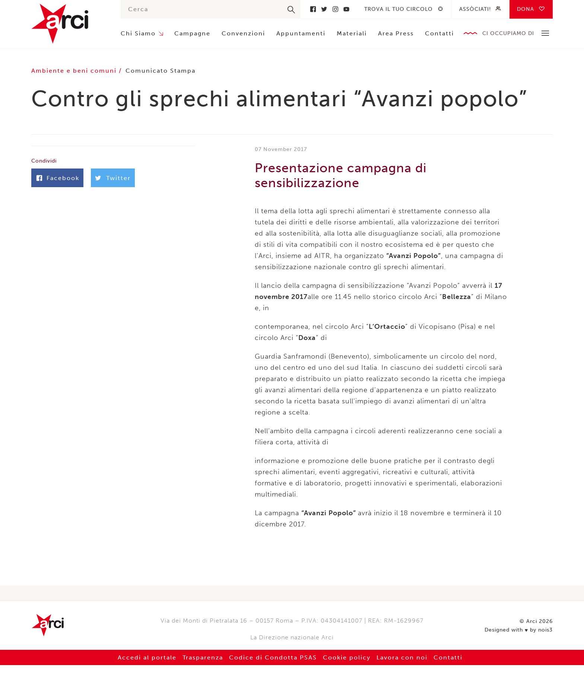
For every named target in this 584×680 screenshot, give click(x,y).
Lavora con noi (402, 657)
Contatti (439, 33)
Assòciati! (475, 9)
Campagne (192, 33)
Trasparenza (202, 657)
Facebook (312, 9)
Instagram (335, 9)
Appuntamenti (301, 33)
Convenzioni (243, 33)
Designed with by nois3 (519, 630)
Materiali (352, 33)
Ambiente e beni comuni (75, 70)
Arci (68, 24)
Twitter (324, 9)
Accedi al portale (147, 657)
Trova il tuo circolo (398, 9)
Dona (525, 9)
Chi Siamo (138, 33)
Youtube (346, 9)
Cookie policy (347, 657)
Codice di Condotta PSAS (273, 657)
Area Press (396, 33)
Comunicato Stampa (161, 70)
